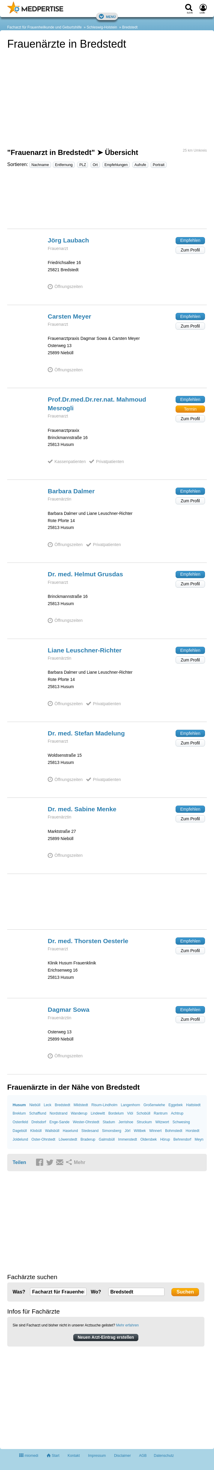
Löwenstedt (68, 1139)
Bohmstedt (173, 1131)
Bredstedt (129, 27)
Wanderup (79, 1113)
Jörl (127, 1131)
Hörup (165, 1139)
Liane (85, 650)
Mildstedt (81, 1105)
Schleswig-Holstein (102, 27)
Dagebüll (20, 1131)
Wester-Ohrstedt (86, 1122)
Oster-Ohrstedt (43, 1139)
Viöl (130, 1113)
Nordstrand (58, 1113)
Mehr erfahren (127, 1325)
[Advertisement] (107, 200)
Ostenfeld (20, 1122)
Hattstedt (193, 1105)
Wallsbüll (52, 1131)
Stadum (109, 1122)
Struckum (144, 1122)
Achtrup (177, 1113)
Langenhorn (130, 1105)
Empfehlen (190, 240)
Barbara (71, 491)
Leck (47, 1105)
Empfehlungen (116, 165)
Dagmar (68, 1009)
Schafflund (37, 1113)
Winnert (155, 1131)
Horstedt (192, 1131)
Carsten (69, 316)
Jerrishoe (126, 1122)
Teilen (19, 1162)
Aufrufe (140, 165)
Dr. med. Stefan (86, 733)
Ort (95, 165)
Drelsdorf (39, 1122)
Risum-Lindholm (105, 1105)
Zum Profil (190, 250)
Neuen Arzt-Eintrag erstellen (106, 1337)
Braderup (87, 1139)
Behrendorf (182, 1139)
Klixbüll (36, 1131)
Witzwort (162, 1122)
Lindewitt (98, 1113)
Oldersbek (148, 1139)
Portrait (158, 165)
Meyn (198, 1139)
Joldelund (20, 1139)
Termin (190, 409)
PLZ (82, 165)
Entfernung (64, 165)
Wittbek (140, 1131)
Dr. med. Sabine (82, 809)
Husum (19, 1105)
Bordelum (116, 1113)
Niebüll (35, 1105)
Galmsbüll (107, 1139)
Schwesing (181, 1122)
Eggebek (175, 1105)
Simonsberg (111, 1131)
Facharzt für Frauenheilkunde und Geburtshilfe (44, 27)
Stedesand (89, 1131)
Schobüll (143, 1113)
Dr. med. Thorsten (88, 940)
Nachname (40, 165)
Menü (107, 16)
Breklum (19, 1113)
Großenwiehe (154, 1105)
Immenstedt (127, 1139)
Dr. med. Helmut (85, 574)
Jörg (68, 240)
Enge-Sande (60, 1122)
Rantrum (160, 1113)
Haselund (70, 1131)
